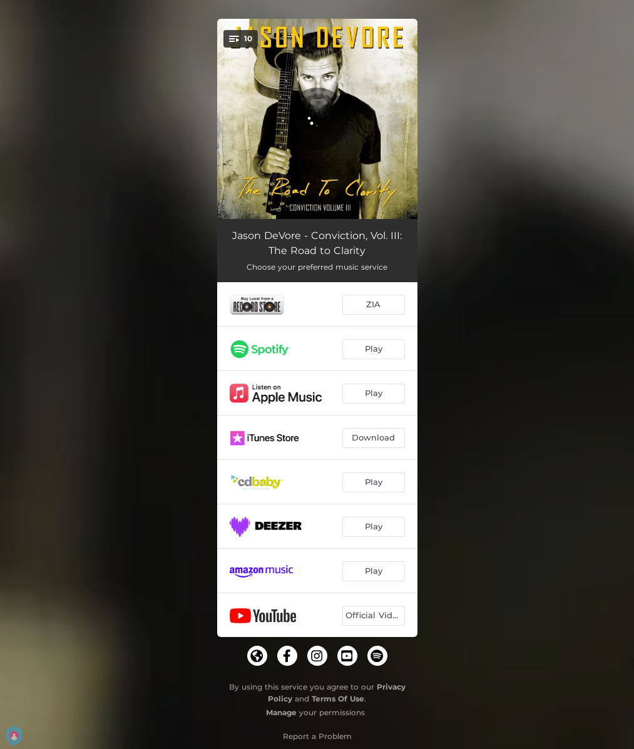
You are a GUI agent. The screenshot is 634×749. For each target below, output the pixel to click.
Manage (281, 712)
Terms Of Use (338, 698)
